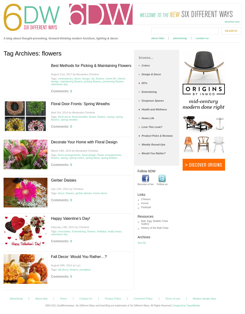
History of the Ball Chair (155, 227)
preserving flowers (113, 81)
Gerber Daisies (63, 180)
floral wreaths (80, 116)
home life (111, 78)
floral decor (64, 116)
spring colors (76, 157)
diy (92, 78)
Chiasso (146, 199)
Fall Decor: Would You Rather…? (79, 257)
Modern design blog (204, 298)
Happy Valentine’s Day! (70, 218)
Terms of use (172, 298)
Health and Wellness (154, 109)
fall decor (63, 269)
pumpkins (85, 269)
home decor (100, 193)
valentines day (59, 84)
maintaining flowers (71, 81)
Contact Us (202, 38)
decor (77, 78)
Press (63, 298)
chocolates (64, 231)
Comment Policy (143, 298)
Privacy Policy (113, 298)
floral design (89, 155)
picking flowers (92, 81)
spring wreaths (69, 119)
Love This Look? (152, 127)
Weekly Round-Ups (153, 144)
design (86, 78)
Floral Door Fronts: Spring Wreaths (80, 104)
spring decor (93, 157)
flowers (100, 78)
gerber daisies (83, 193)
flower (92, 116)
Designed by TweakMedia (186, 305)
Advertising (180, 38)
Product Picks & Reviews (157, 135)
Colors (146, 65)
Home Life (148, 118)
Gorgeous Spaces (153, 100)
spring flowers (109, 157)
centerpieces (65, 78)
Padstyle (146, 207)
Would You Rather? (154, 153)
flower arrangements (109, 155)
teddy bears (114, 231)
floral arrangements (69, 155)
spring (110, 116)
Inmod (144, 203)
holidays (101, 231)
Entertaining (79, 231)
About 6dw (157, 38)
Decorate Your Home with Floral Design (84, 142)
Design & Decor (151, 74)
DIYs (144, 83)
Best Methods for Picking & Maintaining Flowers (91, 66)
